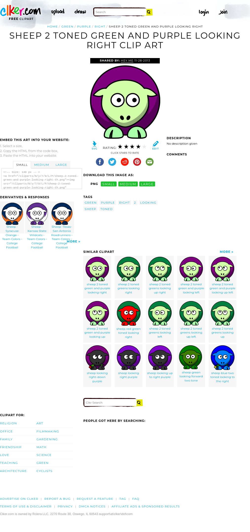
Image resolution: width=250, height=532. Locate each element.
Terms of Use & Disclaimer (26, 506)
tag (122, 499)
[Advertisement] (41, 95)
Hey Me (127, 60)
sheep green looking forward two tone (191, 363)
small (108, 184)
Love (4, 455)
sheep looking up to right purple (160, 362)
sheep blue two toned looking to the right (222, 364)
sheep (90, 209)
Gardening (47, 439)
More (72, 241)
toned (106, 209)
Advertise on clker (19, 499)
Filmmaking (47, 431)
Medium (41, 165)
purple (84, 26)
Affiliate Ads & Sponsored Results (145, 506)
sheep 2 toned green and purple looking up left (222, 275)
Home (52, 26)
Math (41, 447)
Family (6, 439)
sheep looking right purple (129, 362)
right (100, 26)
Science (44, 455)
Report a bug (57, 499)
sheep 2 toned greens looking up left (191, 319)
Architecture (13, 471)
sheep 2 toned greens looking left (160, 319)
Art (39, 423)
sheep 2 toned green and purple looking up (97, 319)
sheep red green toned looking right (128, 320)
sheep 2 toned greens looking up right (160, 275)
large (147, 184)
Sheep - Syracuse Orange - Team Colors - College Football (12, 218)
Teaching (9, 463)
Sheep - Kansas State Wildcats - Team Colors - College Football (37, 218)
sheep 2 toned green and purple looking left (191, 275)
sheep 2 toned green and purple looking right (97, 275)
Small (22, 165)
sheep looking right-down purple (97, 364)
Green (42, 463)
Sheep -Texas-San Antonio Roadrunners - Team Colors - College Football (62, 218)
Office (6, 431)
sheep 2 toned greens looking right (128, 275)
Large (61, 165)
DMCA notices (92, 506)
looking (148, 202)
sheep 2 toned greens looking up (222, 319)
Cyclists (44, 471)
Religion (8, 423)
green (67, 26)
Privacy (65, 506)
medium (128, 184)
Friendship (11, 447)
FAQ (135, 499)
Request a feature (95, 499)
